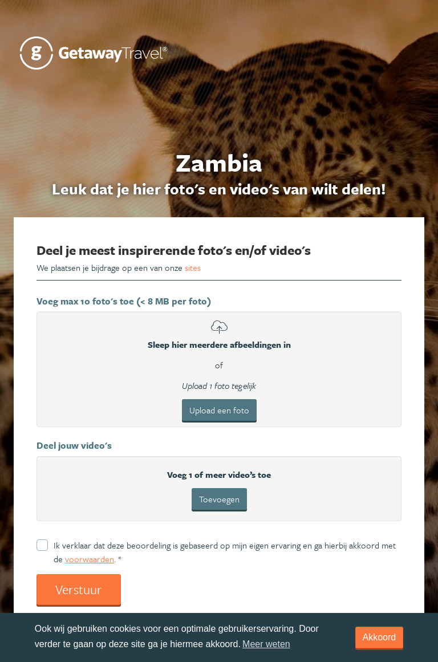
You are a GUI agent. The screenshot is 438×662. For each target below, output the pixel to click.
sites (193, 267)
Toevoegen (219, 499)
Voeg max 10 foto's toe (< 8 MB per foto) (123, 301)
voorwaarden (89, 559)
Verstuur (78, 589)
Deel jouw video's (74, 445)
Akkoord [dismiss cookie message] (379, 637)
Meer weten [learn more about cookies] (266, 644)
